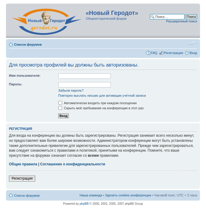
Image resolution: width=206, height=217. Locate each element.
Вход (193, 53)
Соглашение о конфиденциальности (72, 164)
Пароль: (15, 84)
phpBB (84, 203)
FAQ (154, 53)
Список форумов (28, 44)
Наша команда (90, 195)
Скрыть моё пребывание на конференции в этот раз (101, 108)
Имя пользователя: (25, 75)
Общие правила (23, 164)
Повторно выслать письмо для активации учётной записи (102, 95)
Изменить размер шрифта (192, 43)
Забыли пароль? (71, 90)
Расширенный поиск (181, 21)
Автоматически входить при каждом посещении (97, 103)
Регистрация (173, 53)
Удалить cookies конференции (128, 195)
